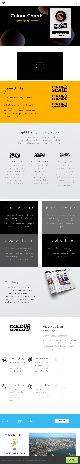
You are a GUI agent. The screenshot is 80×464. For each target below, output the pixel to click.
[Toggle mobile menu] (77, 3)
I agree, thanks (71, 460)
